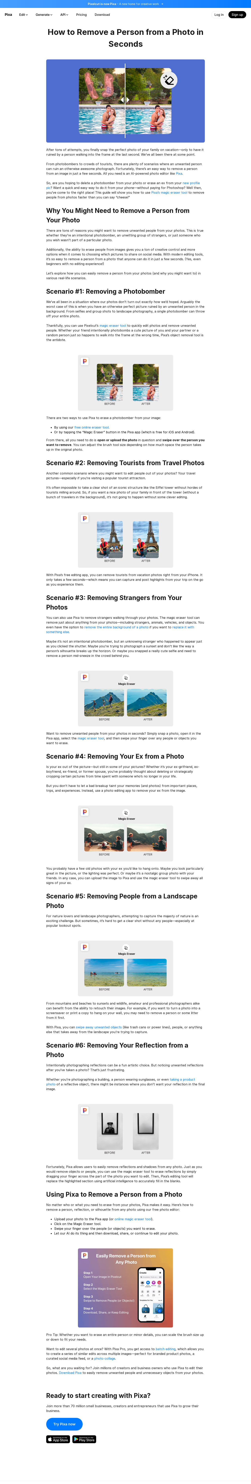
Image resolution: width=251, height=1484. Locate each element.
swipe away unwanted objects (99, 1027)
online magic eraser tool (133, 1219)
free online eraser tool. (91, 427)
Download (102, 15)
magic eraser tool (113, 326)
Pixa (8, 14)
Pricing (81, 15)
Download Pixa (70, 1373)
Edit (23, 15)
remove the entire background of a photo (116, 627)
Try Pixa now (64, 1424)
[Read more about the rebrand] (125, 4)
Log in (219, 15)
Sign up (237, 15)
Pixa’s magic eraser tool (168, 192)
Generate (44, 15)
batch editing (165, 1349)
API (64, 15)
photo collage (104, 1358)
